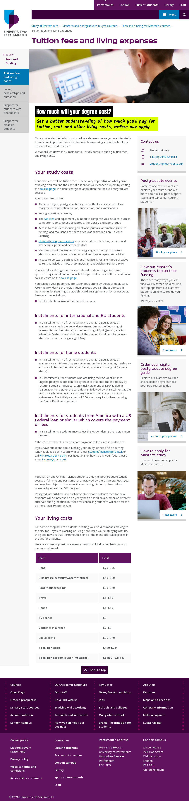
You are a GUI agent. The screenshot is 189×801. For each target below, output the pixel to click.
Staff (183, 5)
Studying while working (70, 707)
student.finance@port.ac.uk (105, 451)
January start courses (24, 707)
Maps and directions (157, 700)
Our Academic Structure (71, 684)
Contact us (62, 740)
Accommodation (21, 715)
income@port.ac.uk (54, 459)
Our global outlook (112, 715)
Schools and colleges (113, 707)
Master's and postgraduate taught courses (89, 26)
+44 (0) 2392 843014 (163, 157)
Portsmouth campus (68, 755)
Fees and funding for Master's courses (145, 26)
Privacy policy (19, 759)
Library (169, 5)
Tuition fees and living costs (12, 77)
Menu (169, 14)
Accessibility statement (26, 778)
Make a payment (154, 715)
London (124, 5)
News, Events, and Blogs (115, 692)
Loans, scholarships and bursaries (14, 93)
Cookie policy (19, 740)
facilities (49, 219)
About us (149, 684)
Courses (15, 684)
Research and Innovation (71, 715)
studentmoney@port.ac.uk (166, 163)
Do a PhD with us (66, 700)
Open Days (17, 692)
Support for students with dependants (12, 109)
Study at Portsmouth (45, 26)
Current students (147, 5)
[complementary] (149, 773)
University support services (56, 241)
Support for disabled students (11, 124)
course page (48, 189)
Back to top (94, 670)
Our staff (61, 692)
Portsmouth (105, 5)
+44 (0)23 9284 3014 (53, 455)
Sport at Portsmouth (69, 777)
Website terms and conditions (23, 768)
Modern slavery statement (20, 749)
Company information (158, 707)
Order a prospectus (23, 700)
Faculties (149, 692)
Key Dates (106, 684)
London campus (21, 722)
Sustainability (152, 722)
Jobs (102, 700)
